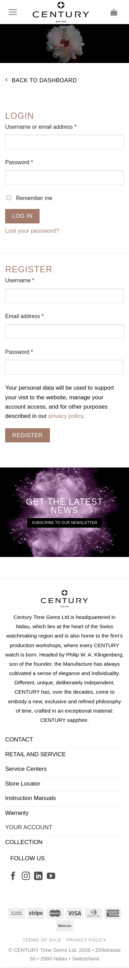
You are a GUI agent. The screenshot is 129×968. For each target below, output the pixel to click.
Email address (35, 315)
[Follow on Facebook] (13, 876)
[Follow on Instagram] (26, 876)
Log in (22, 216)
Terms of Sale (42, 940)
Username (30, 279)
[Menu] (13, 12)
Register (27, 435)
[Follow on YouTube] (51, 876)
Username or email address (51, 126)
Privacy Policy (86, 940)
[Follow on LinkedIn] (38, 876)
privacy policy (66, 416)
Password (30, 161)
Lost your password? (32, 231)
